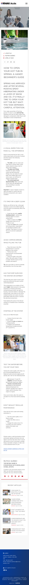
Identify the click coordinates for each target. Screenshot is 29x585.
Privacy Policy (11, 579)
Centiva (17, 583)
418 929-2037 (9, 560)
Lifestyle (7, 53)
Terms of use (18, 579)
